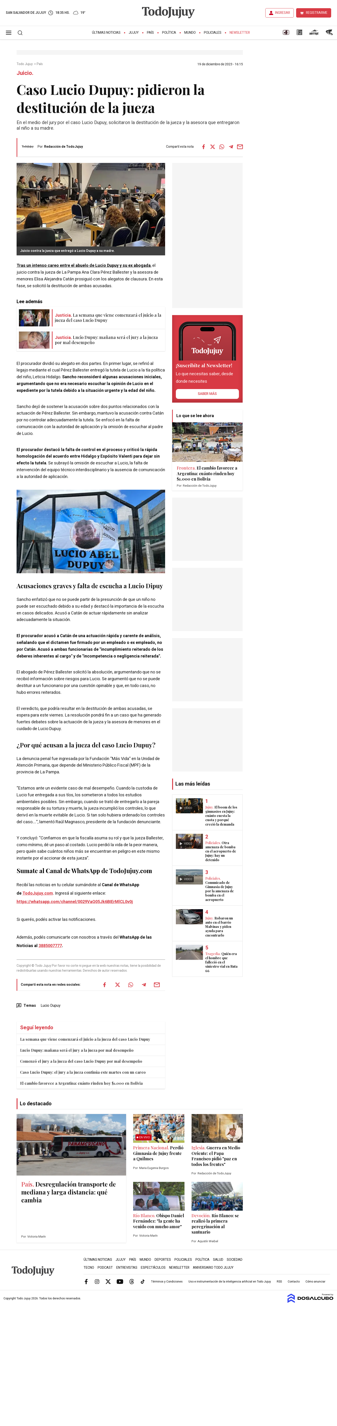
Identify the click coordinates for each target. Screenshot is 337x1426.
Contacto (294, 1281)
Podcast (105, 1267)
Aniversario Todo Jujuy (213, 1267)
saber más (207, 394)
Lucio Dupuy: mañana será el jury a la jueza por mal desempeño (77, 1050)
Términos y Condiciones (167, 1281)
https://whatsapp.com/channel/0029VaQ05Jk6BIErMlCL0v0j (75, 902)
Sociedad (234, 1259)
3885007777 (50, 946)
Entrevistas (126, 1267)
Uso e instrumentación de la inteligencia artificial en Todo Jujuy (229, 1281)
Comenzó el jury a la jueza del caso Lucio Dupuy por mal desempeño (81, 1061)
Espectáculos (153, 1267)
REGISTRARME (316, 12)
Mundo (190, 32)
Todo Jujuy (25, 64)
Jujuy (134, 32)
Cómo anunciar (315, 1281)
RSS (279, 1281)
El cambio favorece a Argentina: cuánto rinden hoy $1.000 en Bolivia (81, 1083)
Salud (218, 1259)
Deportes (163, 1259)
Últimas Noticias (106, 32)
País (150, 32)
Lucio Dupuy (50, 1005)
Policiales (212, 32)
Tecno (89, 1267)
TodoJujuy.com (37, 893)
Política (169, 32)
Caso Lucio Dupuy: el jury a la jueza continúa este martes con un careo (83, 1072)
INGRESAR (282, 12)
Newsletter (240, 32)
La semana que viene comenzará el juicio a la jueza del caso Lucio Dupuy (85, 1039)
